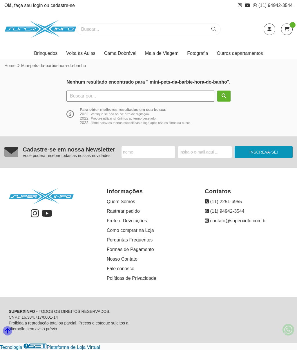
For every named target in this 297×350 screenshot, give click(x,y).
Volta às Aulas (80, 53)
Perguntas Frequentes (130, 239)
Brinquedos (45, 53)
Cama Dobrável (120, 53)
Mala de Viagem (161, 53)
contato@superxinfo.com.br (236, 220)
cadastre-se (62, 5)
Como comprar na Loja (130, 230)
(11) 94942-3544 (273, 5)
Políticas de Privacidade (131, 278)
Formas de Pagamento (130, 249)
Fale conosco (120, 268)
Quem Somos (121, 201)
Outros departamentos (240, 53)
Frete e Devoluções (127, 220)
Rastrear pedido (123, 211)
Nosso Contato (122, 259)
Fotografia (197, 53)
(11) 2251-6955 (223, 201)
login (38, 5)
